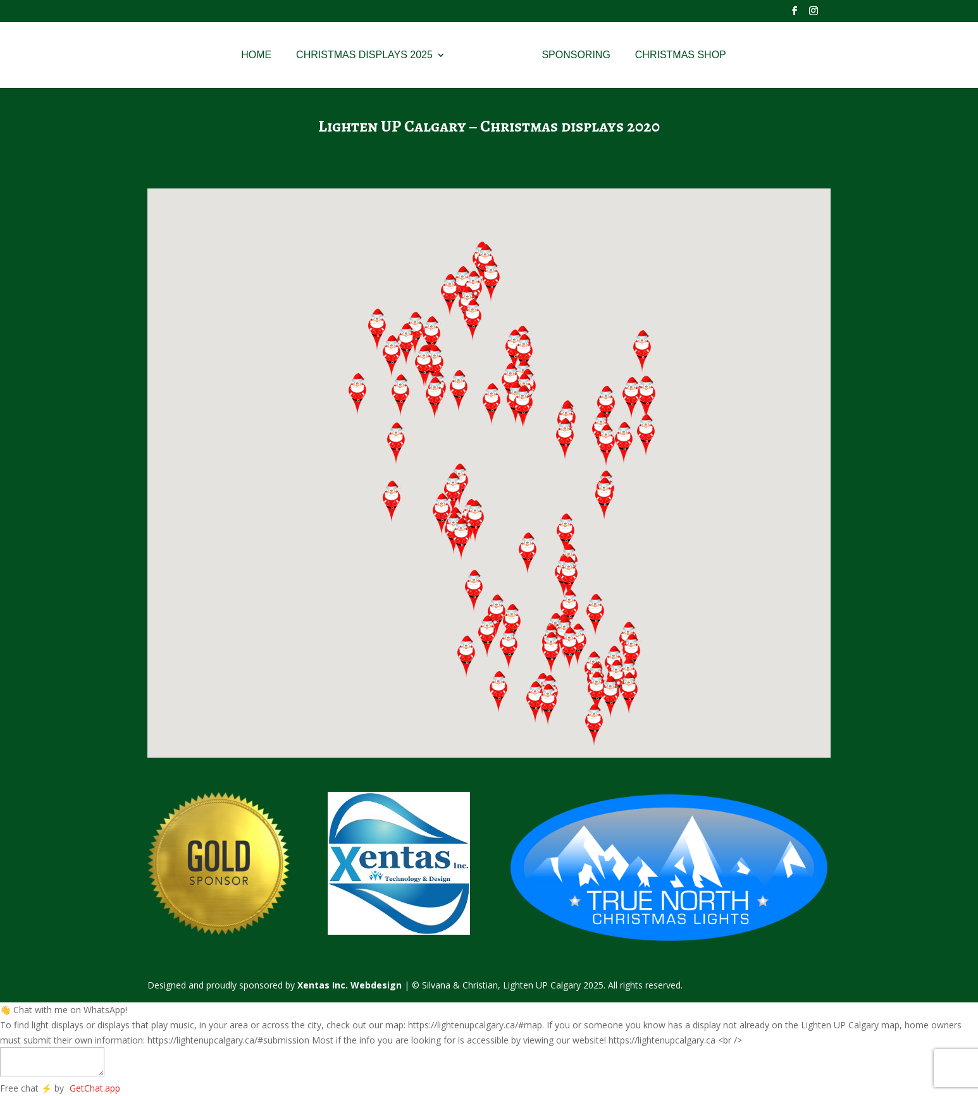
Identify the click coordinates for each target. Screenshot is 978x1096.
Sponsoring (581, 55)
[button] (569, 648)
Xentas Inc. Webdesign (349, 985)
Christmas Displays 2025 (360, 55)
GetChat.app (95, 1088)
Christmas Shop (685, 55)
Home (252, 55)
